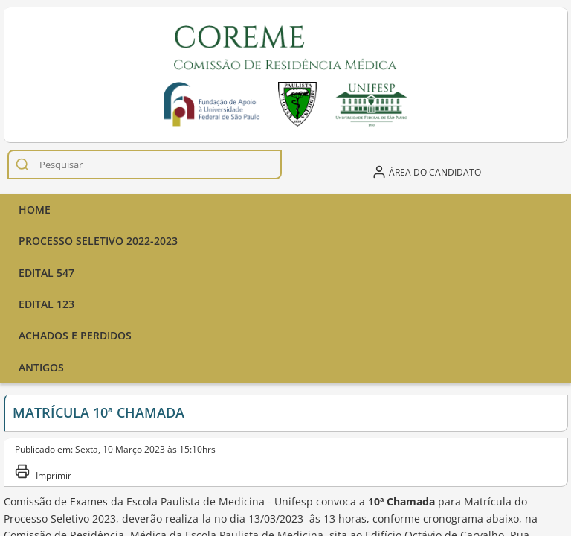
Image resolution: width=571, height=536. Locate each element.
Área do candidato (426, 172)
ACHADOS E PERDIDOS (75, 335)
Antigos (41, 367)
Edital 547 (46, 273)
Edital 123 (46, 304)
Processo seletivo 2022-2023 (98, 241)
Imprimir (43, 472)
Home (35, 209)
